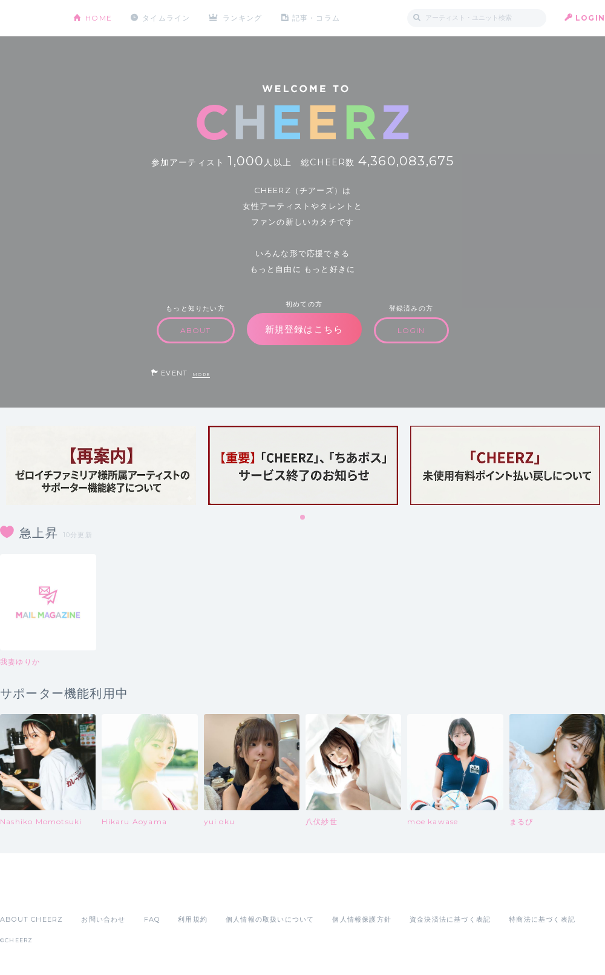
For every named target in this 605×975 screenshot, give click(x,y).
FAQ (152, 919)
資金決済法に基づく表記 (450, 919)
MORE (201, 374)
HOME (98, 17)
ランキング (243, 17)
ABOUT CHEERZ (31, 919)
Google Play (92, 893)
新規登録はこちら (304, 329)
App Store (28, 893)
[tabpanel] (101, 465)
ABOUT (195, 330)
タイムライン (166, 17)
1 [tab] (303, 518)
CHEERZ (27, 18)
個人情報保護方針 (361, 919)
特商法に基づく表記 (542, 919)
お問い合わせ (103, 919)
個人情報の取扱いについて (270, 919)
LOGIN (590, 17)
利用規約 (193, 919)
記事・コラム (316, 17)
